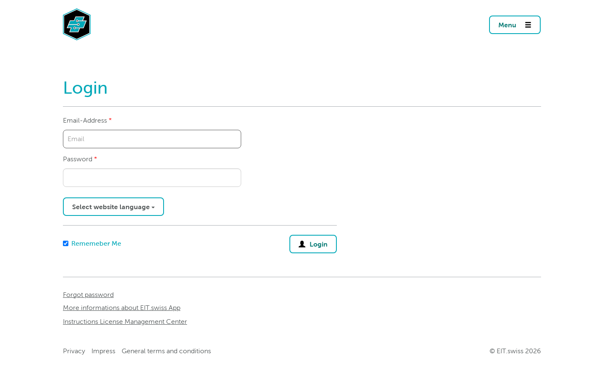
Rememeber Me (92, 243)
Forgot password (88, 294)
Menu (519, 22)
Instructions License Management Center (125, 321)
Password (77, 159)
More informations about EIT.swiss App (121, 307)
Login (313, 242)
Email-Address (85, 120)
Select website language (113, 206)
